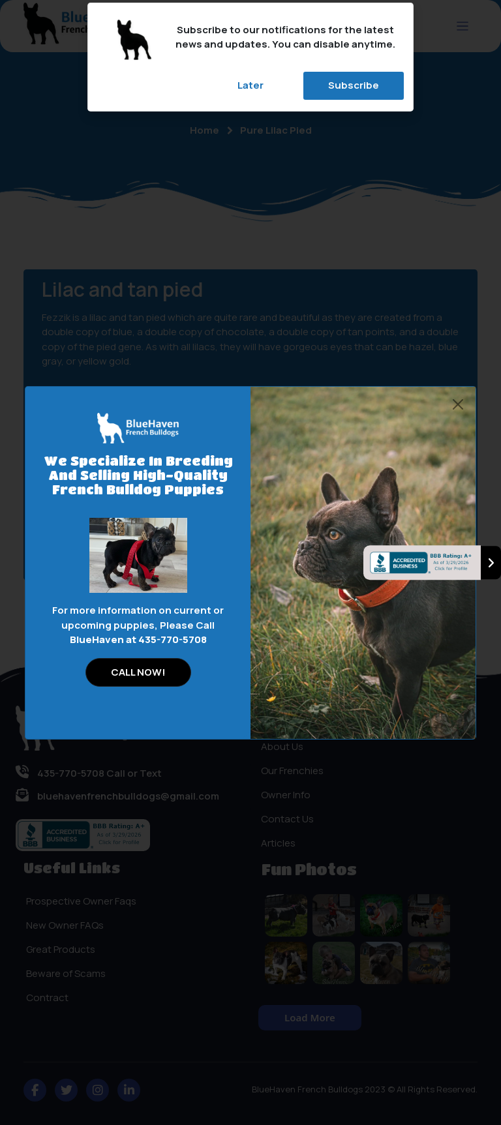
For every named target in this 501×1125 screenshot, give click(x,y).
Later (250, 85)
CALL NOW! (138, 672)
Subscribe (353, 85)
